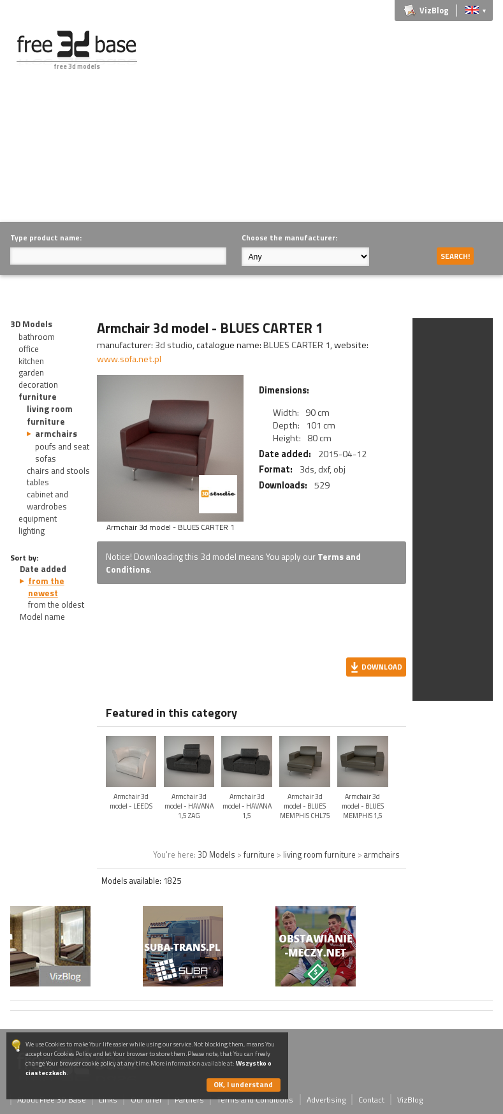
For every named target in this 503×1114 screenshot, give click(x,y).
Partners (189, 1100)
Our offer (146, 1100)
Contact (371, 1100)
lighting (31, 530)
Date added (43, 568)
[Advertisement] (331, 120)
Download (381, 666)
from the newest (46, 587)
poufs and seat (62, 446)
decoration (38, 384)
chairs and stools (58, 470)
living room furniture (50, 414)
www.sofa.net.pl (129, 359)
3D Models (31, 324)
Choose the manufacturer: (289, 237)
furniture (37, 396)
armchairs (56, 433)
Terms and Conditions (255, 1100)
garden (31, 372)
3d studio (174, 345)
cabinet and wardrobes (47, 500)
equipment (37, 518)
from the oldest (56, 604)
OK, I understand (243, 1084)
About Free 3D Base (51, 1100)
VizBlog (434, 10)
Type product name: (46, 237)
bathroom (36, 336)
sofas (45, 458)
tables (38, 482)
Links (108, 1100)
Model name (42, 616)
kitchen (31, 361)
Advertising (326, 1100)
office (28, 348)
